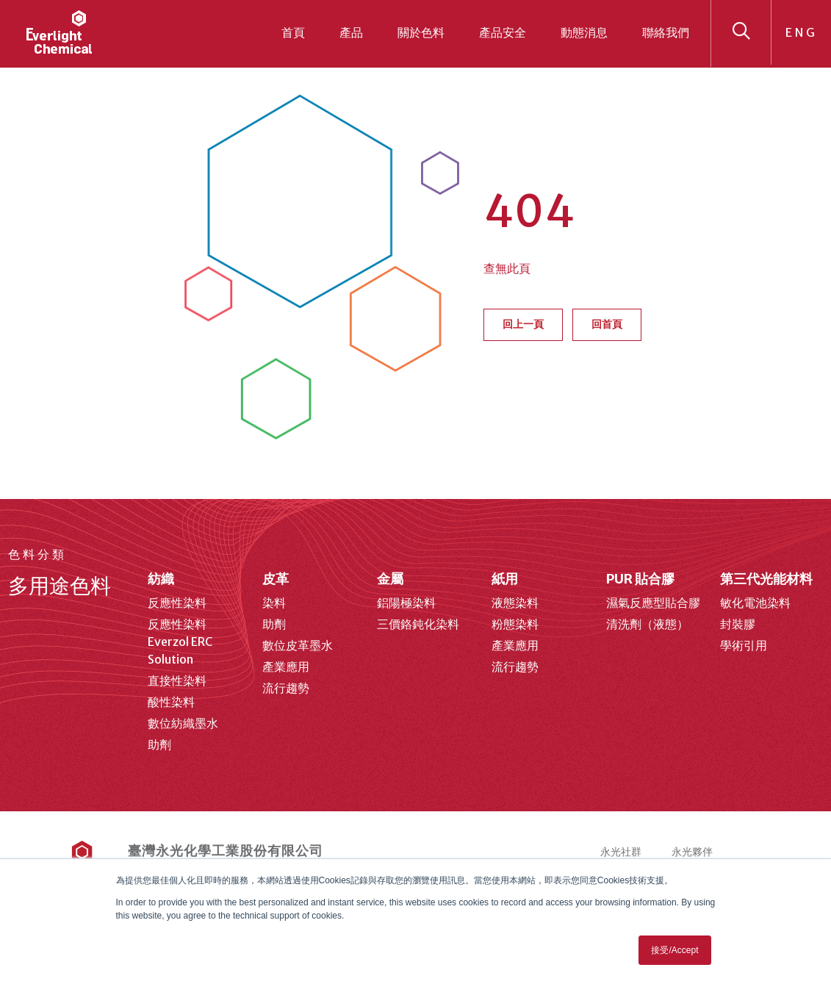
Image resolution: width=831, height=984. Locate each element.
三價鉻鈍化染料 (418, 624)
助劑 (159, 744)
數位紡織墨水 (183, 723)
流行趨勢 (285, 687)
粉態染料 (515, 624)
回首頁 (606, 324)
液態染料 (515, 602)
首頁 (293, 32)
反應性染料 (177, 602)
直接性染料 (177, 680)
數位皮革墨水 (297, 645)
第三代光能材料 (766, 578)
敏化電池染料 (755, 602)
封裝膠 (737, 624)
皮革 (275, 578)
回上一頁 (523, 324)
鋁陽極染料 (406, 602)
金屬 (390, 578)
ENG (801, 32)
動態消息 (584, 32)
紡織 (161, 578)
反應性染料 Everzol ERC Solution (180, 642)
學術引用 (743, 645)
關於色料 (421, 32)
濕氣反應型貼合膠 (653, 602)
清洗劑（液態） (647, 624)
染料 (274, 602)
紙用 (505, 578)
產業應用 (285, 666)
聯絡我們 (665, 32)
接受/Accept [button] (674, 950)
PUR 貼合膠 (640, 578)
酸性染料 (171, 701)
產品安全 (502, 32)
